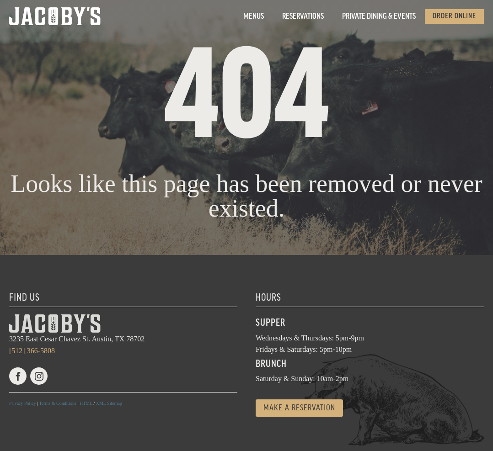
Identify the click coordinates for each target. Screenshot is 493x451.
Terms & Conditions (57, 403)
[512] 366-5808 (32, 351)
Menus (253, 16)
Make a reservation (299, 408)
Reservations (303, 16)
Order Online (454, 16)
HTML (86, 403)
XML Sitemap (109, 403)
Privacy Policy (22, 403)
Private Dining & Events (379, 16)
